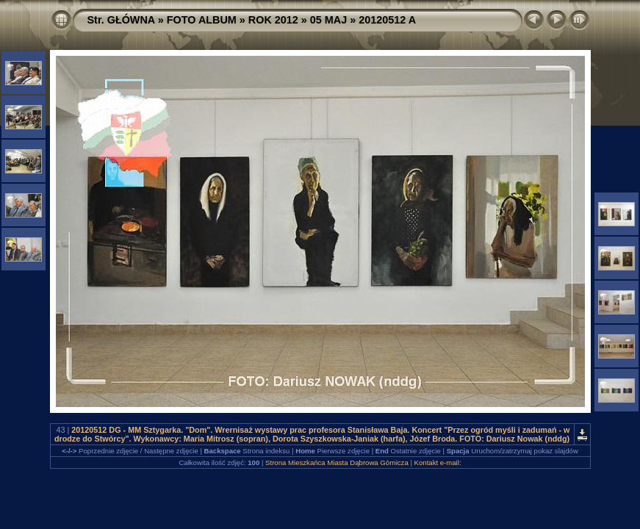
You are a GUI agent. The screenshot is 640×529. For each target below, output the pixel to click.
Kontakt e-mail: (437, 462)
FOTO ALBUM (202, 20)
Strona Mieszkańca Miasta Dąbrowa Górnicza (337, 462)
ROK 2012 (273, 20)
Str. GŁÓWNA (121, 20)
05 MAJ (328, 20)
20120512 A (387, 20)
